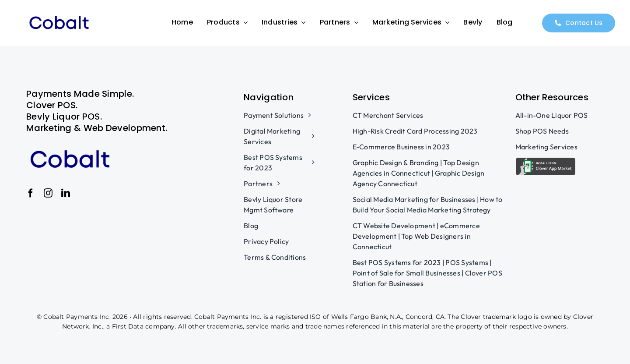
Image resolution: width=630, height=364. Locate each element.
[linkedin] (65, 193)
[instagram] (48, 193)
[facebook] (30, 193)
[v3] (59, 13)
